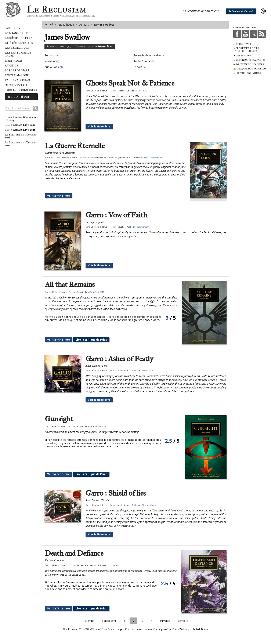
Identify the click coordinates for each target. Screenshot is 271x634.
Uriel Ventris (16, 85)
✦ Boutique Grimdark (247, 73)
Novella (121, 226)
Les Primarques (17, 47)
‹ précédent (109, 621)
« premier (88, 621)
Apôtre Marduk (17, 75)
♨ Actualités (242, 44)
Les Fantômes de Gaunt (18, 54)
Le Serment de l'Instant (241, 11)
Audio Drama (124, 370)
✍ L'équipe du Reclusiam (249, 68)
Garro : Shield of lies (116, 493)
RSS (262, 34)
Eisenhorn (13, 60)
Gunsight (59, 419)
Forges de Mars (17, 70)
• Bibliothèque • (19, 96)
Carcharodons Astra (21, 90)
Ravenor (11, 65)
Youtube (245, 34)
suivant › (165, 621)
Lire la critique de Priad (91, 339)
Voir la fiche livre (99, 126)
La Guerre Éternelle (75, 146)
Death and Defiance (74, 553)
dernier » (183, 621)
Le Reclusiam (13, 11)
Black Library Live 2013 (20, 129)
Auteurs (84, 24)
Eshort (121, 90)
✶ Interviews (242, 55)
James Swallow (104, 24)
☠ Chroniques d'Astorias (249, 60)
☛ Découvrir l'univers (248, 64)
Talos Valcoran (17, 80)
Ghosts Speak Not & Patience (130, 83)
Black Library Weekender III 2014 (21, 118)
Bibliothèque (66, 24)
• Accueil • (12, 28)
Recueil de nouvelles (96, 157)
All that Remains (70, 284)
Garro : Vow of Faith (116, 215)
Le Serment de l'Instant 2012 (20, 144)
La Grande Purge (18, 33)
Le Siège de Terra (18, 38)
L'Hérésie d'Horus (19, 42)
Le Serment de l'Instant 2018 (20, 136)
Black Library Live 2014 (20, 125)
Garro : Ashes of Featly (119, 359)
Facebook (237, 34)
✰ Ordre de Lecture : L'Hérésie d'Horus (246, 49)
